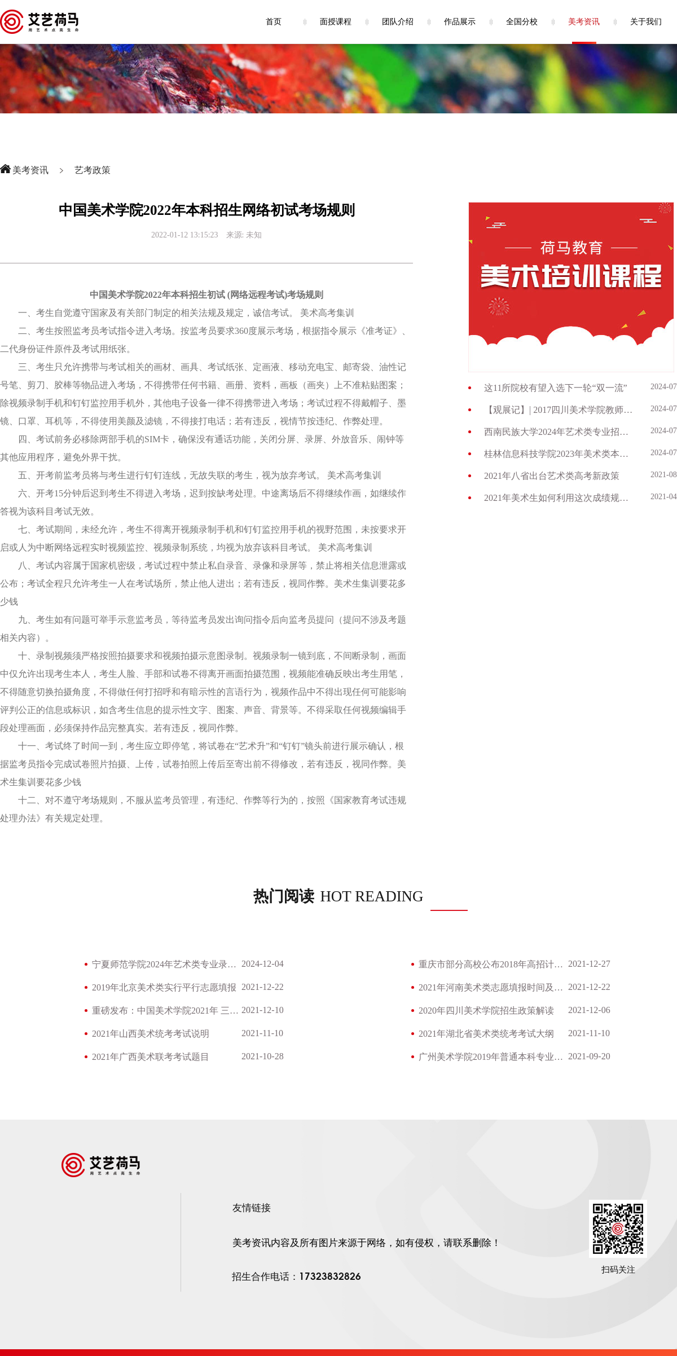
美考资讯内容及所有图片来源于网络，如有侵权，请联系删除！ (366, 1243)
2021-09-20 (589, 1056)
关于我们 (646, 21)
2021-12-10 (262, 1010)
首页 (274, 21)
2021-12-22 (262, 987)
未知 (254, 235)
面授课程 (335, 21)
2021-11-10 (262, 1033)
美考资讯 (584, 21)
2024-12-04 (262, 963)
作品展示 (460, 21)
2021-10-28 (262, 1056)
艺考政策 (92, 170)
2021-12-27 (589, 963)
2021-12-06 (589, 1010)
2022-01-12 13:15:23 (184, 235)
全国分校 (522, 21)
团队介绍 (398, 21)
